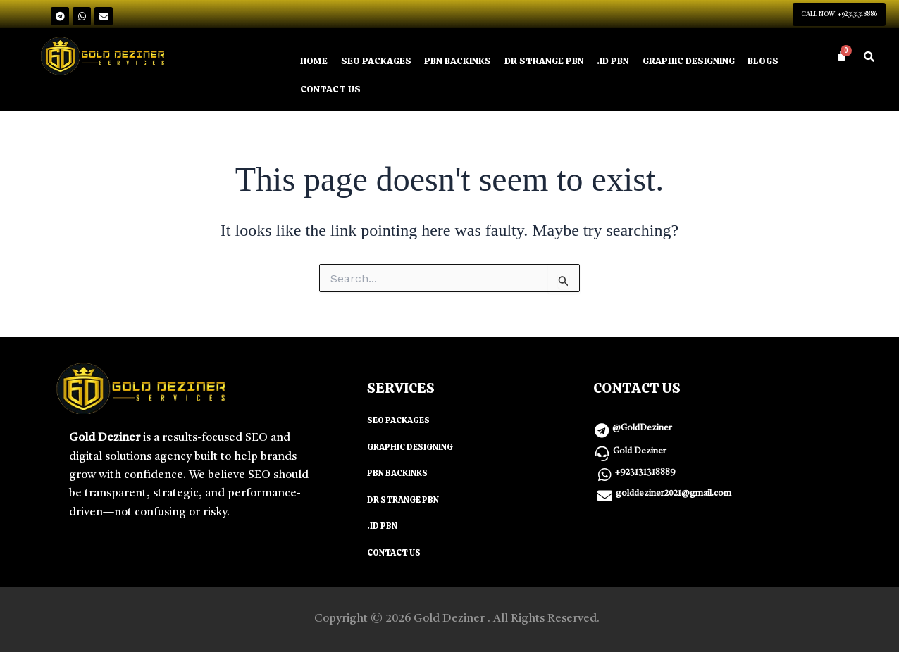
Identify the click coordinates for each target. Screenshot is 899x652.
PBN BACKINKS (468, 63)
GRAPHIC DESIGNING (717, 63)
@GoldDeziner (642, 431)
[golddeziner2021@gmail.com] (604, 499)
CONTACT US (380, 91)
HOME (314, 63)
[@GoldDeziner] (601, 434)
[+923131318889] (604, 478)
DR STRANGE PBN (561, 63)
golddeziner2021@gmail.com (673, 497)
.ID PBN (635, 63)
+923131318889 (645, 476)
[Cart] (841, 57)
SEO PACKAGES (380, 63)
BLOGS (317, 91)
